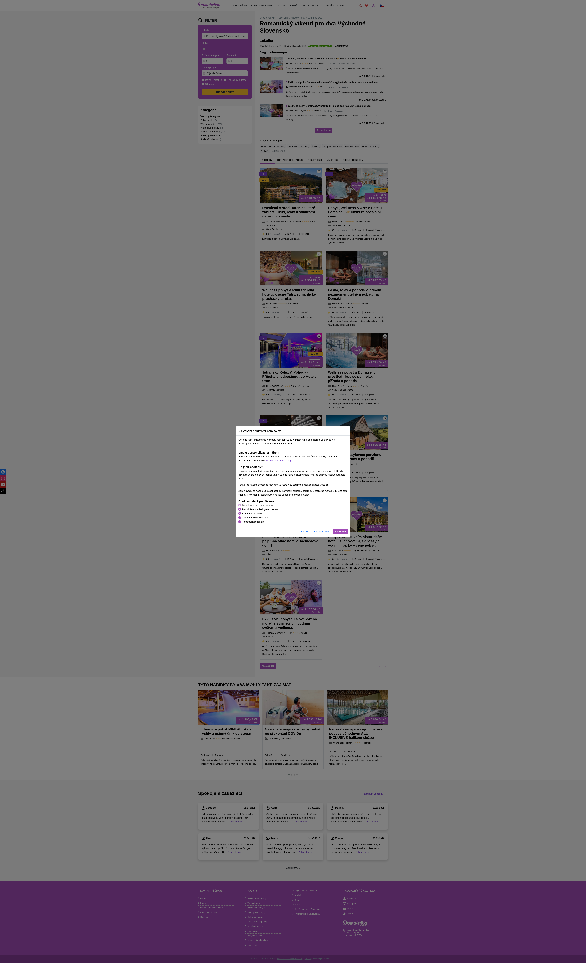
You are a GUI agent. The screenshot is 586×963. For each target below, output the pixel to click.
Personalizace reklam (253, 521)
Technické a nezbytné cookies (257, 505)
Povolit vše (340, 531)
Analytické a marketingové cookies (260, 509)
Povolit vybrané (322, 531)
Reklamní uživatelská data (255, 517)
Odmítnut (305, 531)
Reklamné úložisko (252, 513)
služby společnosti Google (279, 460)
